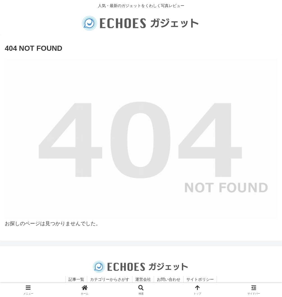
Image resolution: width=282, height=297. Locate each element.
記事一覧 (76, 279)
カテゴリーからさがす (109, 279)
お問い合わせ (168, 279)
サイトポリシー (200, 279)
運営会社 (143, 279)
